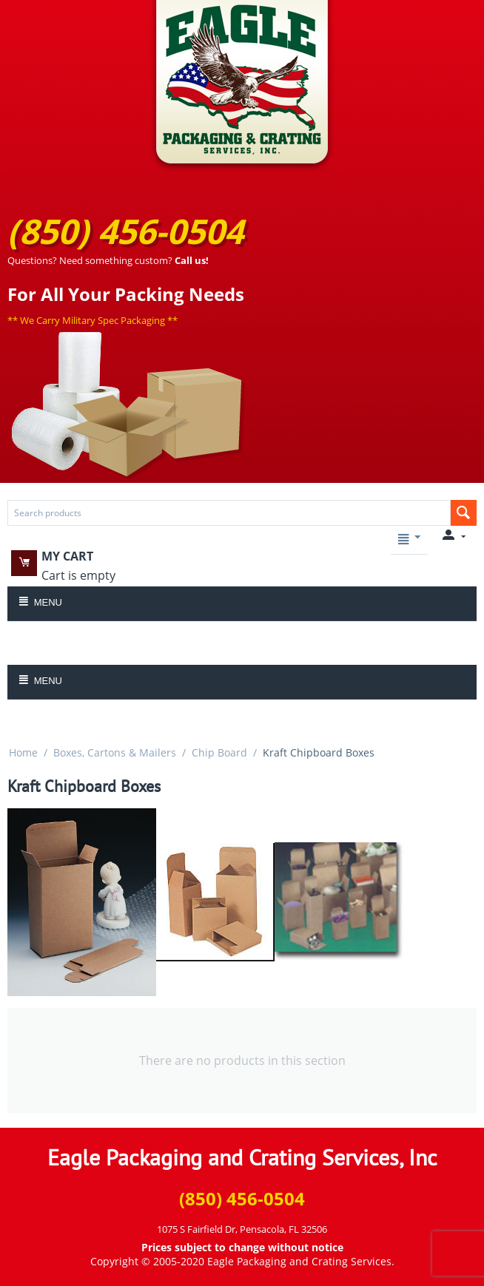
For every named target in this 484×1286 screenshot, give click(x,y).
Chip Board (219, 752)
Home (23, 752)
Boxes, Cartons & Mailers (114, 752)
